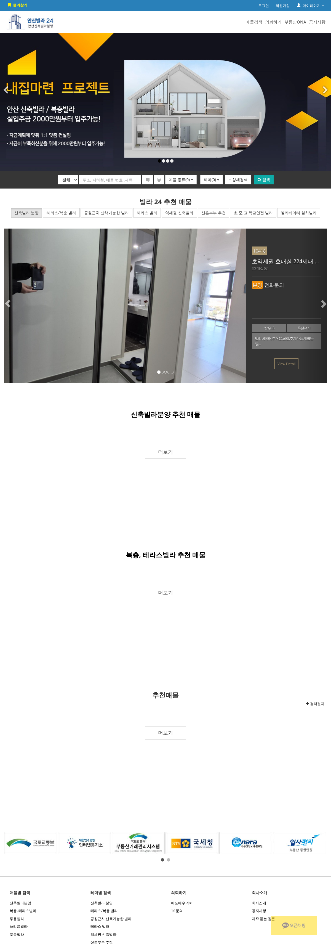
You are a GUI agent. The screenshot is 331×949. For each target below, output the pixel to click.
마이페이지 (310, 5)
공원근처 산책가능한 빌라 (111, 918)
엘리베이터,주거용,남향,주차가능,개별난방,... (284, 341)
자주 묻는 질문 (263, 918)
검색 (264, 179)
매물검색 (254, 22)
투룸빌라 (17, 918)
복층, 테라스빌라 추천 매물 (165, 554)
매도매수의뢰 (182, 902)
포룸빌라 (17, 934)
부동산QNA (295, 22)
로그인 (263, 5)
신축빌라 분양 (101, 902)
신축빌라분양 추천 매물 (165, 414)
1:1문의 (177, 910)
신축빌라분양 (20, 902)
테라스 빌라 (99, 926)
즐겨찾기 (17, 4)
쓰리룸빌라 (19, 926)
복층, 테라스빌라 (23, 910)
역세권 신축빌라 (103, 934)
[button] (18, 306)
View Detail (286, 363)
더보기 (165, 452)
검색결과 (315, 703)
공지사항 (317, 22)
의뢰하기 (273, 22)
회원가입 (283, 5)
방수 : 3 (269, 327)
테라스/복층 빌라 (104, 910)
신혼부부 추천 (101, 942)
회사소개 (259, 902)
